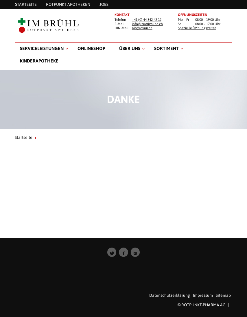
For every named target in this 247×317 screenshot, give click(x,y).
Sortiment (166, 48)
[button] (112, 252)
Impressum (203, 295)
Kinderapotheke (39, 60)
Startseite (23, 137)
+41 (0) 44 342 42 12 (146, 20)
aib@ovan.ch (142, 28)
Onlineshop (91, 48)
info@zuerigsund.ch (147, 24)
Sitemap (223, 295)
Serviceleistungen (42, 48)
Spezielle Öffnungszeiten (197, 28)
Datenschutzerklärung (169, 295)
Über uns (129, 48)
